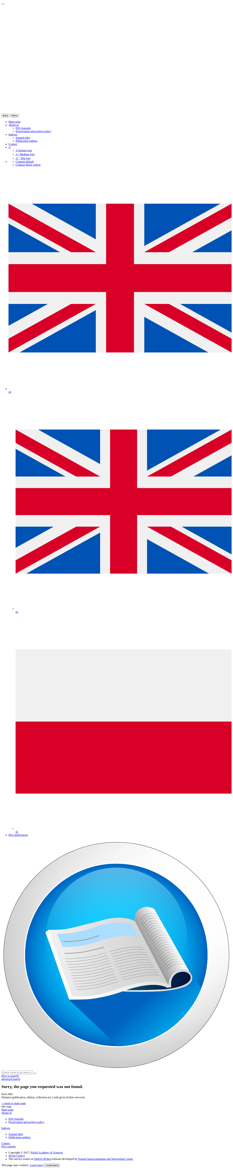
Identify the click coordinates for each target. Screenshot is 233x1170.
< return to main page (13, 1103)
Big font (23, 158)
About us (13, 124)
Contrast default (25, 161)
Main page (7, 1109)
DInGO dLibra (42, 1158)
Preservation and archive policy (33, 131)
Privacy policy (16, 1155)
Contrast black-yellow (28, 164)
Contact (12, 144)
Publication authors (27, 140)
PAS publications (18, 834)
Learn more (36, 1165)
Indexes (12, 134)
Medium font (25, 154)
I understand (51, 1165)
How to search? (10, 1075)
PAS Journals (23, 128)
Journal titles (23, 137)
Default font (24, 150)
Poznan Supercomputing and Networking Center (105, 1158)
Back (5, 115)
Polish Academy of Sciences (47, 1152)
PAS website (8, 1146)
